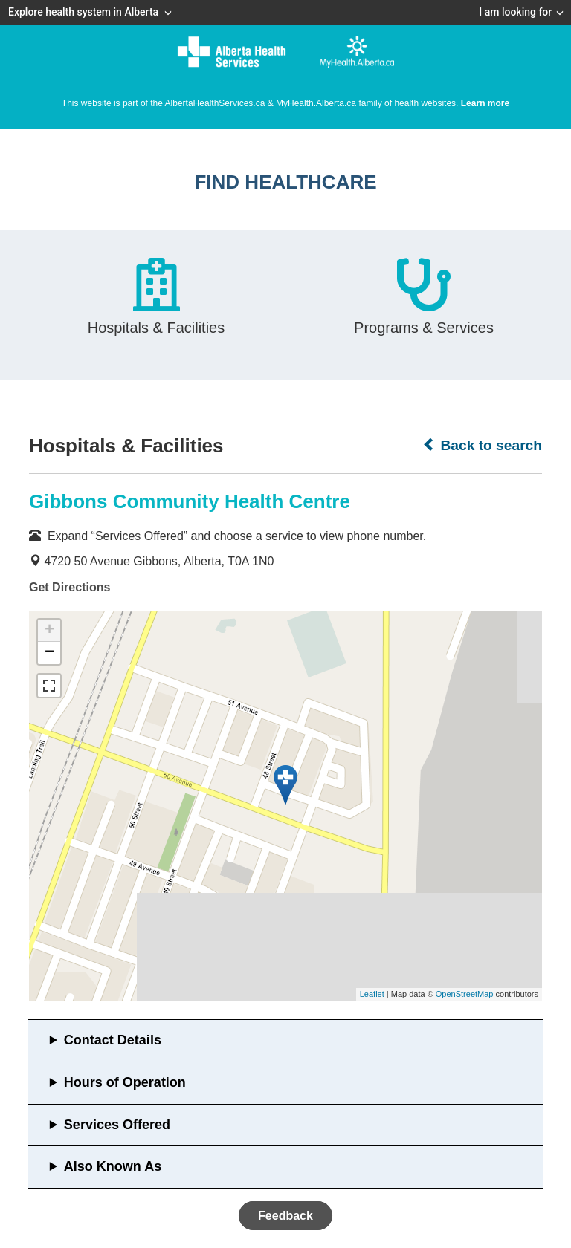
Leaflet (372, 993)
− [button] (49, 653)
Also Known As (112, 1166)
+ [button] (49, 631)
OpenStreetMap (465, 993)
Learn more (485, 103)
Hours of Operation (125, 1082)
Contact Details (112, 1040)
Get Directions (69, 587)
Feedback (285, 1215)
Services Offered (117, 1124)
